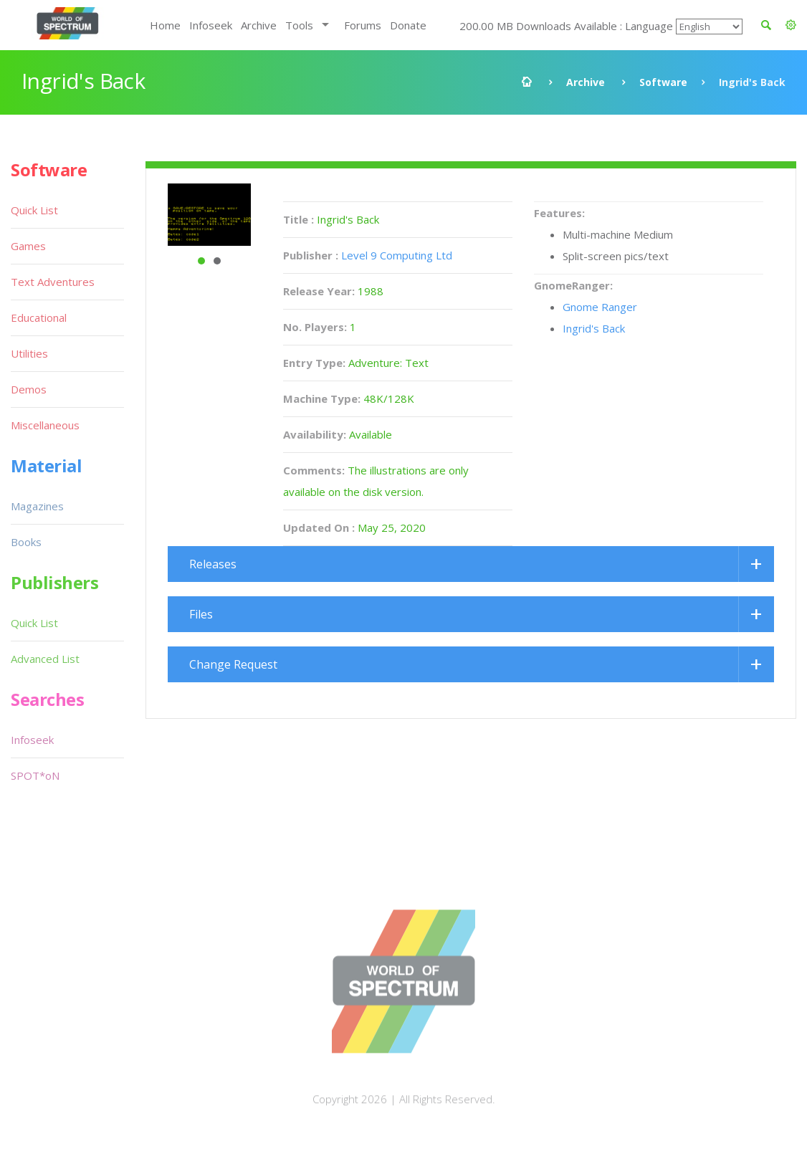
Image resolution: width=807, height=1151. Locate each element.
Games (28, 246)
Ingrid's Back (594, 328)
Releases (213, 564)
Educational (39, 317)
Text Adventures (53, 281)
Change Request (233, 664)
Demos (29, 389)
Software (663, 82)
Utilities (29, 353)
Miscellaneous (45, 425)
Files (201, 614)
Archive (259, 25)
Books (26, 542)
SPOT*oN (35, 775)
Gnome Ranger (600, 307)
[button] (790, 25)
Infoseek (210, 25)
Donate (408, 25)
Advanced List (45, 658)
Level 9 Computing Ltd (396, 255)
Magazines (37, 506)
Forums (362, 25)
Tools (299, 25)
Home (165, 25)
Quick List (34, 210)
